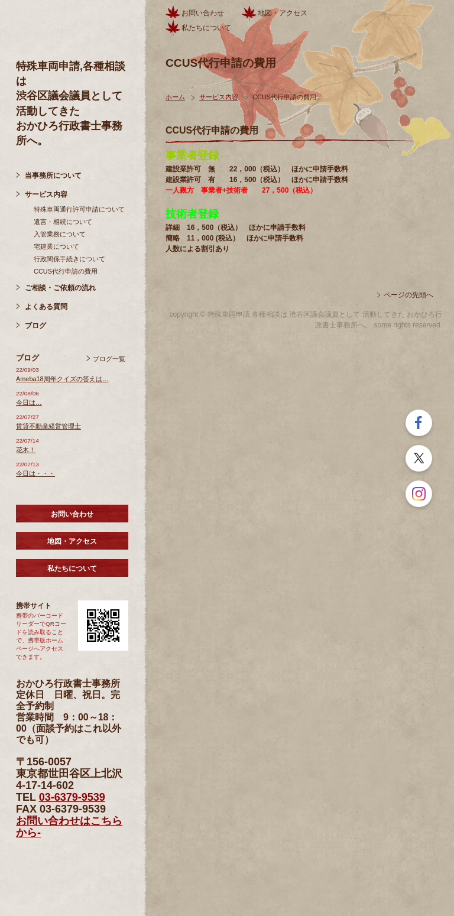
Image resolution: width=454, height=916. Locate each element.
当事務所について (53, 175)
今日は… (29, 402)
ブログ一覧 (109, 358)
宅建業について (56, 246)
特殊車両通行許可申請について (79, 209)
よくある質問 (46, 307)
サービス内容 (46, 194)
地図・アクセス (72, 541)
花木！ (25, 449)
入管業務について (60, 234)
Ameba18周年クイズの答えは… (62, 378)
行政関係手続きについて (69, 258)
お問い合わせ (72, 514)
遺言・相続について (63, 221)
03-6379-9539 (72, 797)
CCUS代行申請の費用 (66, 271)
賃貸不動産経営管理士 (48, 426)
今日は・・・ (35, 473)
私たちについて (72, 568)
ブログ (35, 325)
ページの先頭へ (408, 295)
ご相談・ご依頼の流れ (60, 288)
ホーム (175, 96)
